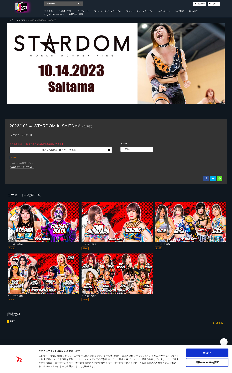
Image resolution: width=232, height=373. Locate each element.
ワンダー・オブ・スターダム (139, 11)
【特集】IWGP (64, 11)
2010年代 (193, 11)
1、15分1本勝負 (15, 244)
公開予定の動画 (76, 14)
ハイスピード (164, 11)
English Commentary (54, 14)
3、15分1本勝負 (162, 244)
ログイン (215, 4)
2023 (23, 20)
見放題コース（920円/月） (22, 166)
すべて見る (218, 323)
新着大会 (48, 11)
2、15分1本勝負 (89, 244)
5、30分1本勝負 (89, 295)
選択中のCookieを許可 (207, 353)
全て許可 (207, 344)
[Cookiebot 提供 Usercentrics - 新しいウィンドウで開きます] (19, 367)
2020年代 (179, 11)
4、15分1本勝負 (15, 295)
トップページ (12, 20)
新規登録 (201, 4)
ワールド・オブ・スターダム (107, 11)
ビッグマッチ (82, 11)
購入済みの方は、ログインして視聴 (76, 150)
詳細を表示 (142, 367)
